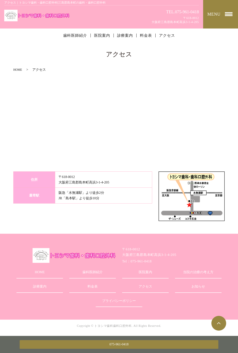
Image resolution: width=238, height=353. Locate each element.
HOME (17, 69)
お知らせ (198, 286)
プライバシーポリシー (119, 301)
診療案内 (125, 35)
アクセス (167, 35)
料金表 (146, 35)
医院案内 (102, 35)
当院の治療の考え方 (198, 272)
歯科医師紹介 (75, 35)
